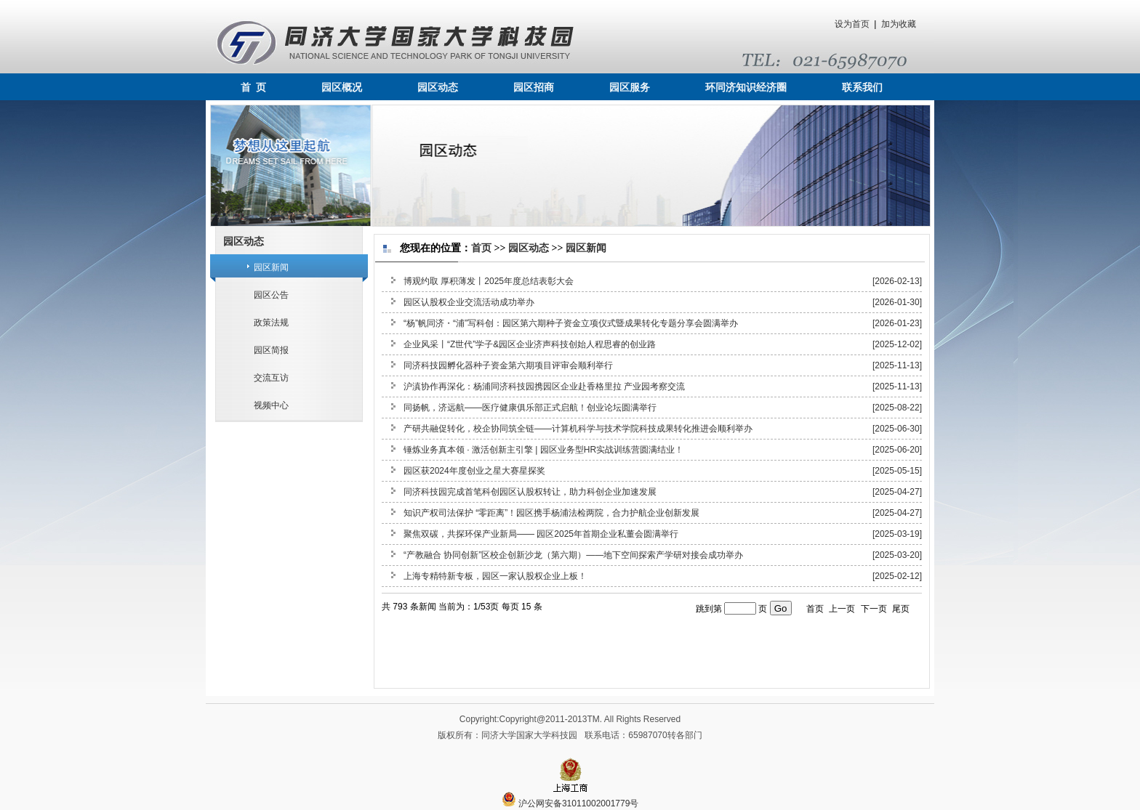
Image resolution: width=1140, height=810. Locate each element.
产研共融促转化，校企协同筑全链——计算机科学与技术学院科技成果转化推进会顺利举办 (578, 429)
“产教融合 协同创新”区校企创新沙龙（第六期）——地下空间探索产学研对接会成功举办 (573, 555)
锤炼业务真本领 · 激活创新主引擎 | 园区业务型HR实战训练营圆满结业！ (543, 450)
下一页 (874, 609)
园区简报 (271, 350)
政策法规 (271, 322)
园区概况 (341, 87)
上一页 (842, 609)
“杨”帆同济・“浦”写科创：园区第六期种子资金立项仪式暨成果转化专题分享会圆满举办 (571, 323)
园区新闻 (271, 267)
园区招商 (533, 87)
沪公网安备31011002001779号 (570, 803)
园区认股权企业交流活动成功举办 (469, 302)
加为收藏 (898, 24)
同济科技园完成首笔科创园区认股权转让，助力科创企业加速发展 (530, 492)
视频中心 (271, 405)
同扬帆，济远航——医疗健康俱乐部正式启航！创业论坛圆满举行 (530, 407)
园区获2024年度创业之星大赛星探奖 (474, 471)
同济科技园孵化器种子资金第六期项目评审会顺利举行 (508, 365)
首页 (481, 248)
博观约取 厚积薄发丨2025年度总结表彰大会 (489, 281)
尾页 (901, 609)
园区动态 (437, 87)
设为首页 (852, 24)
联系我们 (862, 87)
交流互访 (271, 378)
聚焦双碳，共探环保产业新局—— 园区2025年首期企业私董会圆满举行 (541, 534)
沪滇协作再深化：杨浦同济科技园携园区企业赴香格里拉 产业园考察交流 (544, 386)
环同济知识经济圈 (746, 87)
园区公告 (271, 295)
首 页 (253, 87)
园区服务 (629, 87)
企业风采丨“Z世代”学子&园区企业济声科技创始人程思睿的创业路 (530, 344)
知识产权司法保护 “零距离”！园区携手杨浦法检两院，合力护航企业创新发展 (551, 513)
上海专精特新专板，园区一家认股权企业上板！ (495, 576)
